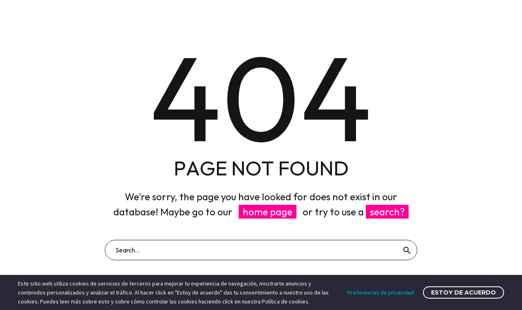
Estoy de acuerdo (463, 292)
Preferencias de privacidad (380, 292)
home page (267, 212)
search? (387, 212)
